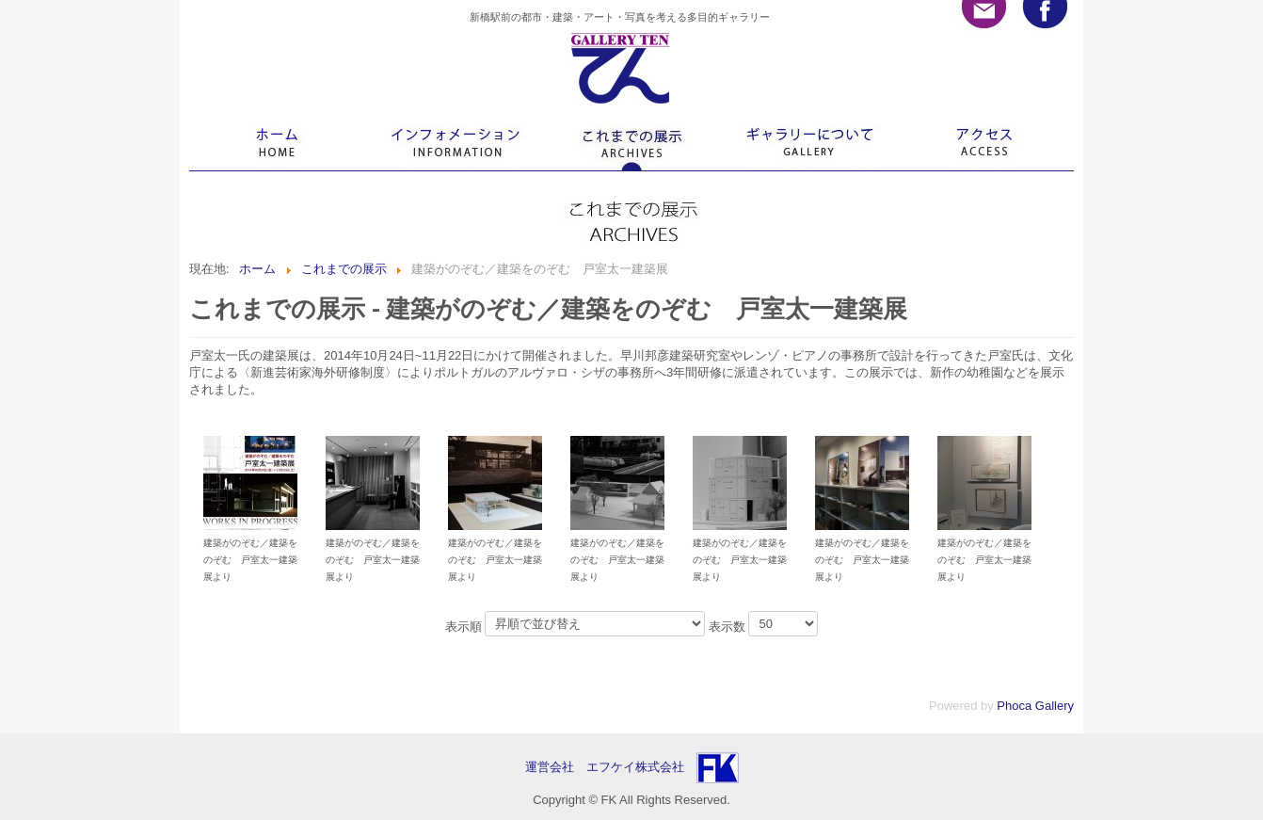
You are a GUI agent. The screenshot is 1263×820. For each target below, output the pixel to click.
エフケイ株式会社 (635, 767)
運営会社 (555, 767)
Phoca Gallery (1035, 706)
